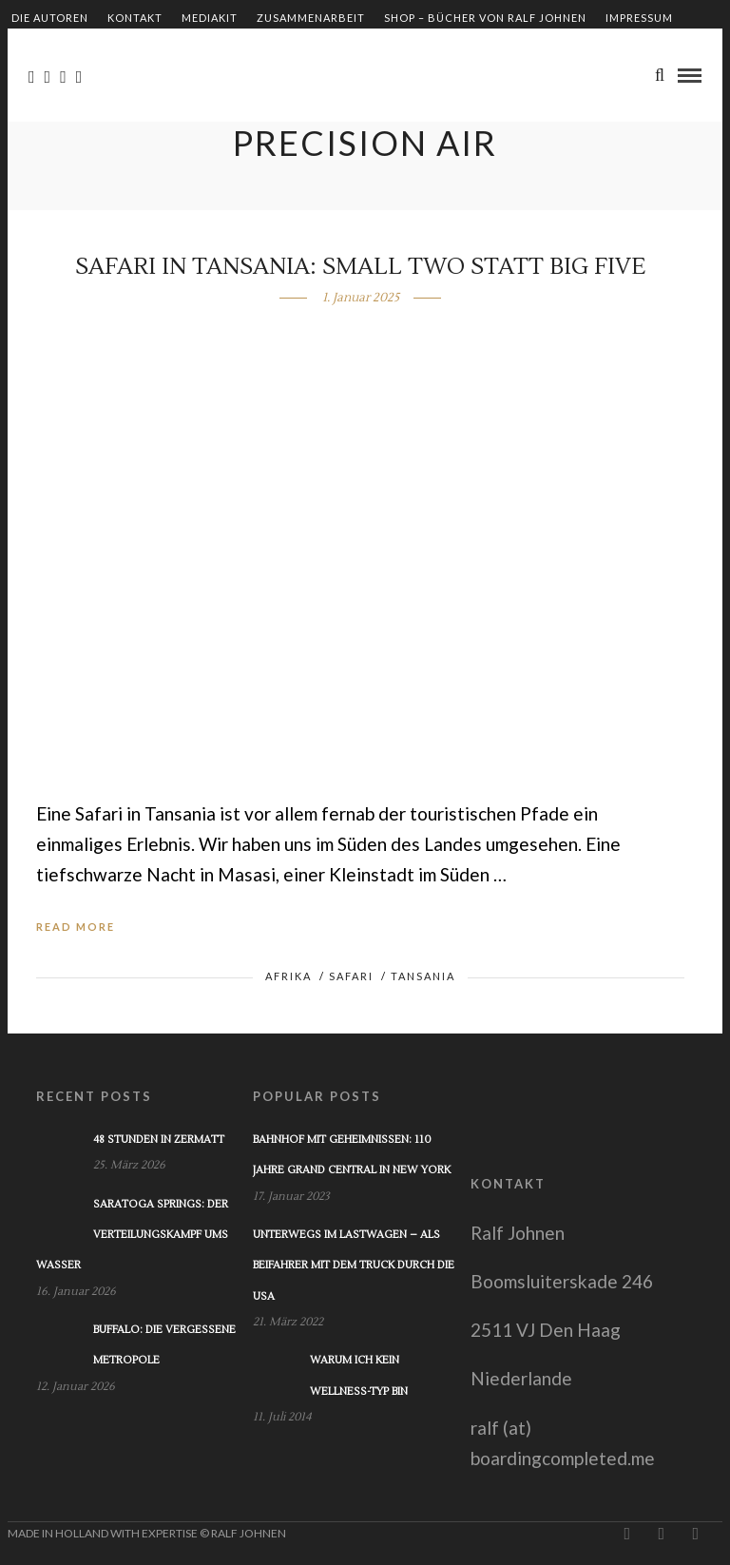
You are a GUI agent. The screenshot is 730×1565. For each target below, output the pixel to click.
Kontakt (135, 17)
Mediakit (210, 17)
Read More (75, 926)
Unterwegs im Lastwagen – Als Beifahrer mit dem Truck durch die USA (353, 1265)
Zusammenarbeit (311, 17)
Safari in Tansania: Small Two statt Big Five (360, 266)
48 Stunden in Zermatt (158, 1139)
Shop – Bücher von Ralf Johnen (485, 17)
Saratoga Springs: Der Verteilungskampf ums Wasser (132, 1235)
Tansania (423, 976)
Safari (351, 976)
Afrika (288, 976)
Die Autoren (49, 17)
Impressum (639, 17)
